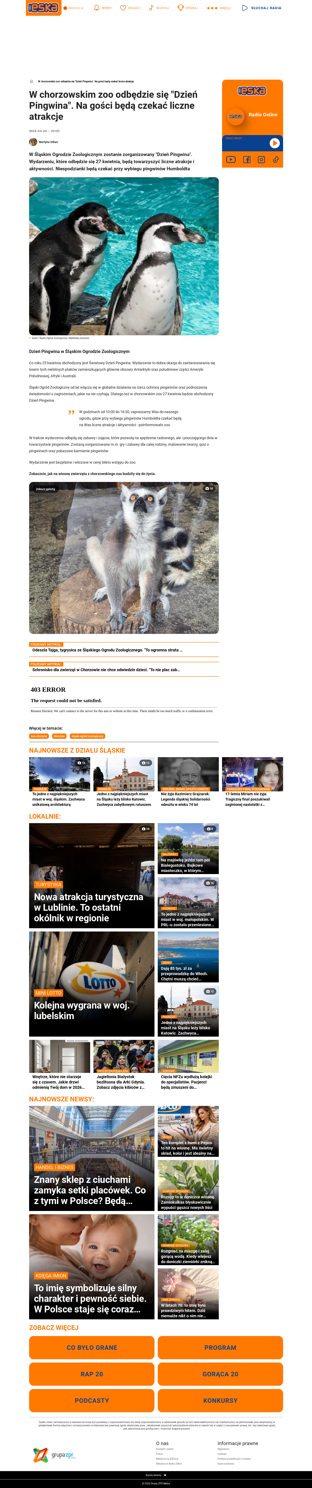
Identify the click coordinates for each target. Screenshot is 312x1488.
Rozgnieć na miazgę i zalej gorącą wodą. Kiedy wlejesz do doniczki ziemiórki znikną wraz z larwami (188, 1256)
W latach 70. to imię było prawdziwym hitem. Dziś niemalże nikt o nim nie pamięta (188, 1311)
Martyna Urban (48, 142)
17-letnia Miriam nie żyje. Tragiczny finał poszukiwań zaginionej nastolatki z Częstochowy (252, 799)
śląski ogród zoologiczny (87, 736)
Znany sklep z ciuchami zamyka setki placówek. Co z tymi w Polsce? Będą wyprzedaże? (92, 1185)
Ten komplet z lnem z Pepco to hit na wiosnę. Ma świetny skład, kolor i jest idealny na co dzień (188, 1148)
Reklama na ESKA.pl (167, 1458)
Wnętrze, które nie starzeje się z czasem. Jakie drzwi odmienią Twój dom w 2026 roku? (57, 1082)
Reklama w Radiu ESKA (169, 1463)
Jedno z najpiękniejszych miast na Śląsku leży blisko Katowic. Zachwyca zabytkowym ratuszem (124, 799)
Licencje (222, 1454)
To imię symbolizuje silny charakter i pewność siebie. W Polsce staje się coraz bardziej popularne (92, 1293)
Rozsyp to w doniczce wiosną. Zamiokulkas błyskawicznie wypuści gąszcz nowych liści (188, 1202)
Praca (159, 1454)
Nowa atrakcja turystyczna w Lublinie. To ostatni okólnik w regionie (92, 902)
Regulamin (223, 1449)
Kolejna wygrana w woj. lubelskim (92, 1005)
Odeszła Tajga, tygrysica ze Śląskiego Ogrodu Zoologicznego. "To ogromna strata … (107, 650)
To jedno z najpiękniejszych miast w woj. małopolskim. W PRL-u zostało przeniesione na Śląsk (188, 919)
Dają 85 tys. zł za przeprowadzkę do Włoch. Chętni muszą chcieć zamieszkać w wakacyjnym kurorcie (188, 974)
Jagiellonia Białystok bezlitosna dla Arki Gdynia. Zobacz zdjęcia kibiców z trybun (124, 1082)
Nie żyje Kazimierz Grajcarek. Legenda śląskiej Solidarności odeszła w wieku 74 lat (188, 799)
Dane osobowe (226, 1463)
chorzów (59, 736)
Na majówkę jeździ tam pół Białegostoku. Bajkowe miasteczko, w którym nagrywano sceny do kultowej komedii (188, 865)
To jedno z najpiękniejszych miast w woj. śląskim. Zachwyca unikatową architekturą (59, 799)
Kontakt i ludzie (164, 1449)
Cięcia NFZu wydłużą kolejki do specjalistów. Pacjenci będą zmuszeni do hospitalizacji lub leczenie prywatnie (188, 1082)
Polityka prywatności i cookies (234, 1458)
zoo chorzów (39, 736)
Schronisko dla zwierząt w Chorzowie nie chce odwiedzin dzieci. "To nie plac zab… (106, 669)
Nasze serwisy (156, 1475)
